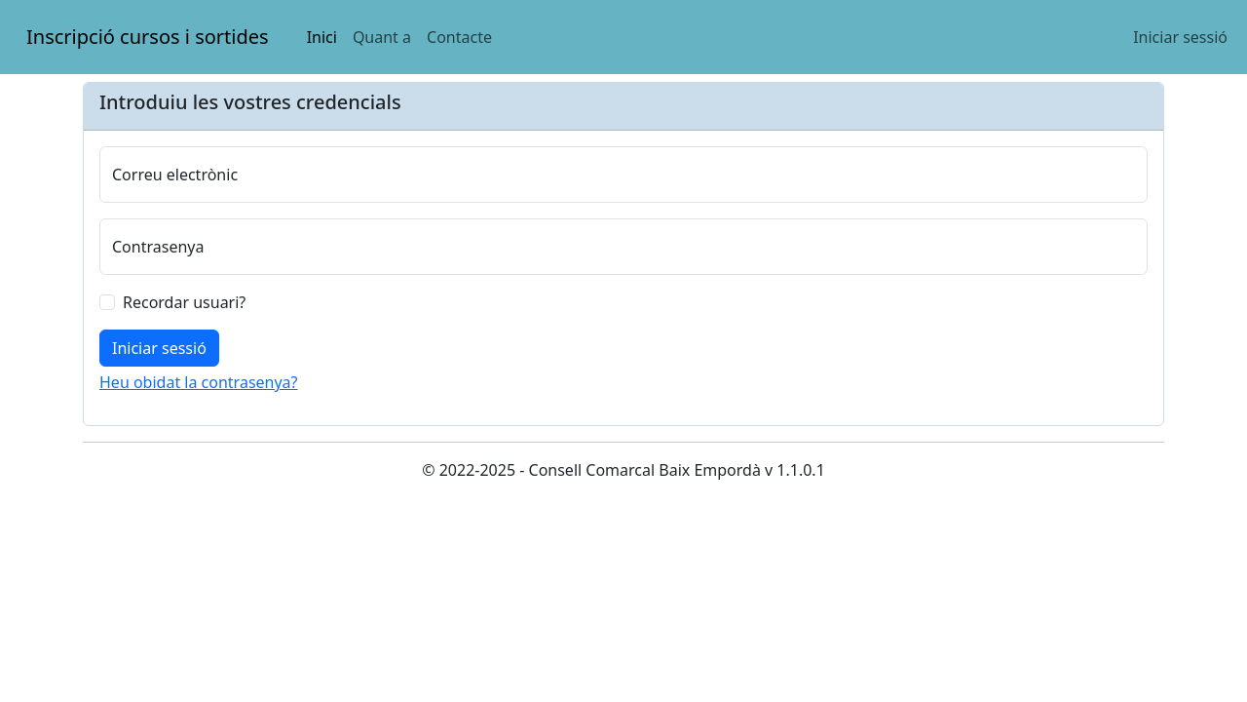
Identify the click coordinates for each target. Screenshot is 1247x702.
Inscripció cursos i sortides (147, 29)
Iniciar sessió (1180, 37)
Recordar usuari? (184, 302)
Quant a (382, 37)
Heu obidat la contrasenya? (198, 382)
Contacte (459, 37)
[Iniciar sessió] (159, 348)
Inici (322, 37)
